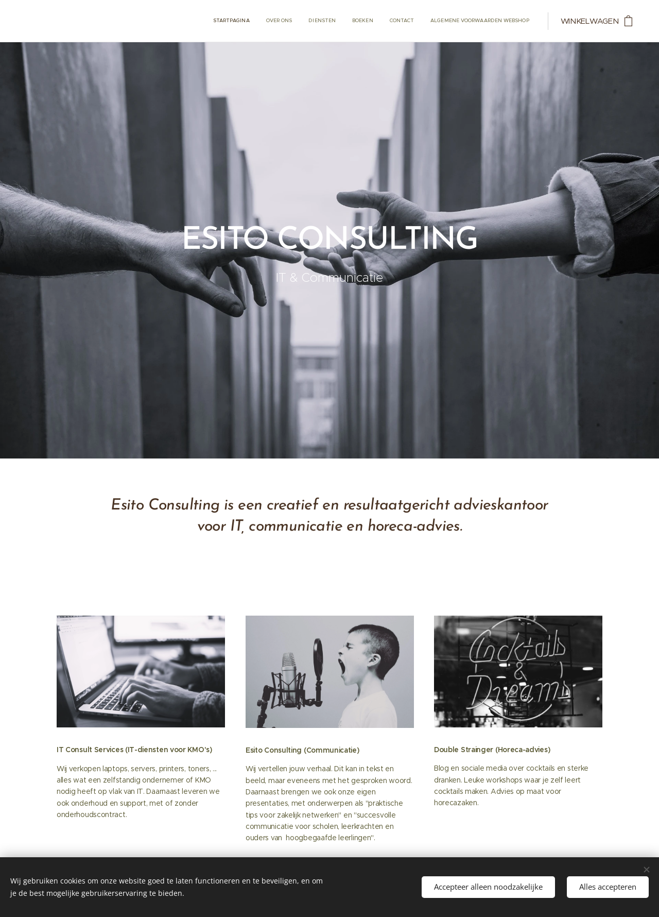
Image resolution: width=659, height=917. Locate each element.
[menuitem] (449, 21)
